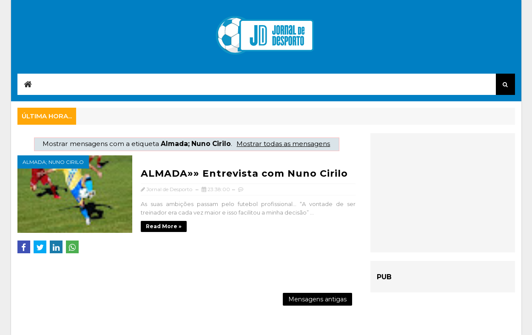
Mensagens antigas (317, 299)
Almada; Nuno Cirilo (53, 162)
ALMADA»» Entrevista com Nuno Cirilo (244, 173)
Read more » (164, 226)
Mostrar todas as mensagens (283, 144)
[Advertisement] (443, 193)
